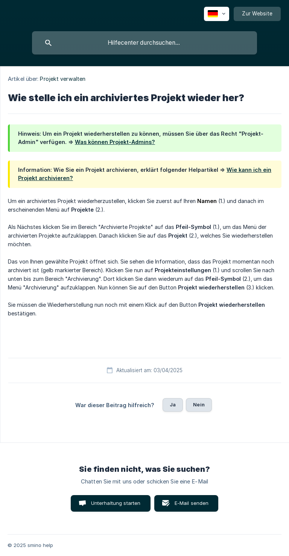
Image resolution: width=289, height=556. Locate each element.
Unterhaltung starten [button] (116, 503)
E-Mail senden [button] (192, 503)
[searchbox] (144, 43)
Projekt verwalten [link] (62, 79)
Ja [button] (173, 404)
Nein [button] (199, 404)
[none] (216, 14)
